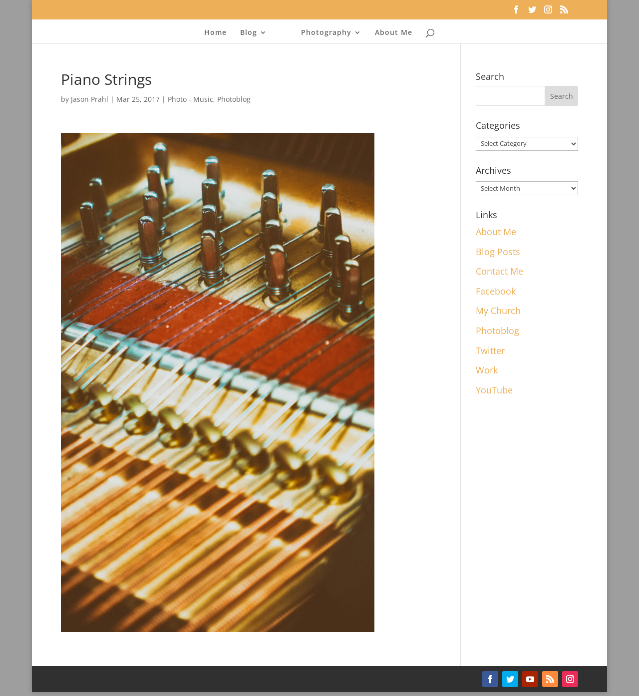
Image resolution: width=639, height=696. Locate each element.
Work (487, 370)
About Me (393, 33)
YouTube (494, 390)
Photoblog (234, 99)
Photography (326, 33)
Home (215, 33)
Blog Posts (498, 252)
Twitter (490, 350)
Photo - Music (190, 99)
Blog (248, 33)
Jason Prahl (89, 99)
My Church (498, 311)
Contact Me (499, 271)
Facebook (496, 291)
